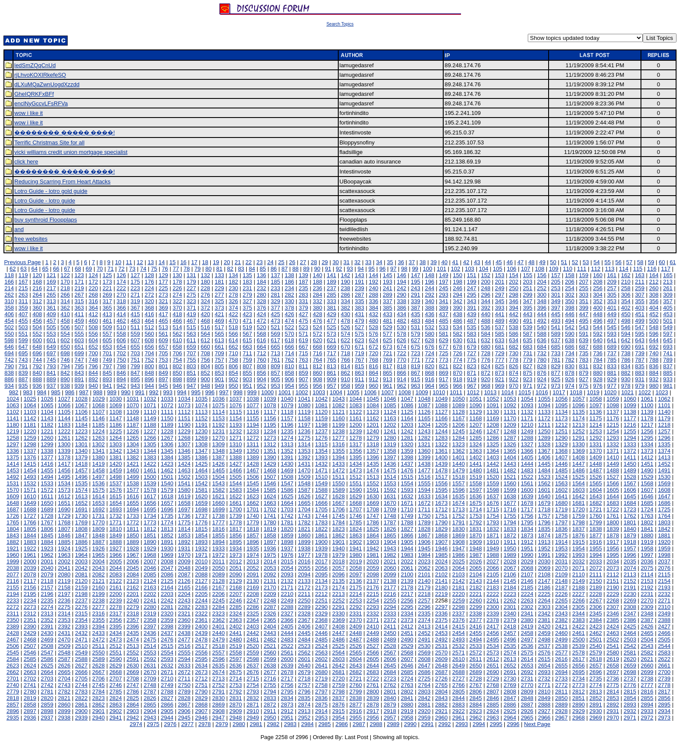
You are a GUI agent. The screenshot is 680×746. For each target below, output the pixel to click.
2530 (424, 646)
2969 (595, 717)
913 (387, 379)
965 (443, 386)
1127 (441, 412)
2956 (372, 717)
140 (317, 275)
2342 (544, 613)
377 (275, 307)
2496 (509, 639)
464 (149, 320)
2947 (218, 717)
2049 (201, 568)
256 (597, 288)
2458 (527, 633)
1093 (527, 405)
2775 (613, 685)
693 (668, 347)
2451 (407, 633)
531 (415, 327)
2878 (372, 704)
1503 (201, 477)
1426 (218, 464)
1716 (509, 509)
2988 (375, 724)
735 (583, 353)
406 (9, 314)
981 (668, 386)
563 (191, 333)
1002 (301, 392)
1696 (167, 509)
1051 (475, 399)
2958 (407, 717)
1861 (321, 535)
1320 (407, 444)
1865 (390, 535)
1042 (321, 399)
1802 (647, 522)
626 (401, 340)
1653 (98, 503)
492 (541, 320)
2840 (390, 698)
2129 (235, 581)
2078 (29, 574)
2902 (115, 711)
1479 (458, 470)
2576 (544, 652)
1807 (64, 529)
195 (415, 281)
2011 (218, 561)
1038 (252, 399)
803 (191, 366)
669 (331, 347)
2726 (441, 678)
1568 (647, 483)
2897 (29, 711)
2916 (356, 711)
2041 (64, 568)
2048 (184, 568)
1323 (458, 444)
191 (359, 281)
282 (289, 294)
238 (345, 288)
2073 (613, 568)
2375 (441, 620)
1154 (235, 418)
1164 (407, 418)
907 (303, 379)
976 (597, 386)
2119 (64, 581)
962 (401, 386)
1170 (509, 418)
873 (499, 373)
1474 (372, 470)
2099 (390, 574)
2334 (407, 613)
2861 (81, 704)
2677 (270, 672)
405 (668, 307)
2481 (252, 639)
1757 (544, 516)
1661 (235, 503)
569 (275, 333)
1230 (201, 431)
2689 (475, 672)
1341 (98, 451)
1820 (287, 529)
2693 (544, 672)
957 (331, 386)
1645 (630, 496)
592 (597, 333)
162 (626, 275)
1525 (578, 477)
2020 (372, 561)
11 (129, 262)
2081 (81, 574)
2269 (630, 600)
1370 (595, 451)
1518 (458, 477)
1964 (81, 555)
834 (626, 366)
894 (121, 379)
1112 (184, 412)
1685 (647, 503)
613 (219, 340)
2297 (441, 607)
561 (163, 333)
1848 (98, 535)
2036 (647, 561)
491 (528, 320)
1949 (493, 548)
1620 (201, 496)
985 (56, 392)
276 (205, 294)
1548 (304, 483)
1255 (630, 431)
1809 (98, 529)
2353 (64, 620)
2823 (98, 698)
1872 (509, 535)
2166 (201, 587)
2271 (664, 600)
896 (149, 379)
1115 (235, 412)
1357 (372, 451)
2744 (81, 685)
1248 (509, 431)
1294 (630, 438)
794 (65, 366)
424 (261, 314)
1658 (184, 503)
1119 (304, 412)
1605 (613, 490)
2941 (115, 717)
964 (430, 386)
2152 (630, 581)
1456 (64, 470)
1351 (270, 451)
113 (610, 268)
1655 (133, 503)
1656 (150, 503)
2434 (115, 633)
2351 (29, 620)
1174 (578, 418)
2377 (475, 620)
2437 (167, 633)
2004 (98, 561)
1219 (13, 431)
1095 (561, 405)
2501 (595, 639)
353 (612, 301)
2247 (252, 600)
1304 (133, 444)
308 (654, 294)
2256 (407, 600)
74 (143, 268)
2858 (29, 704)
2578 (578, 652)
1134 (561, 412)
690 (626, 347)
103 (469, 268)
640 (597, 340)
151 (472, 275)
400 (597, 307)
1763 (647, 516)
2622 (664, 659)
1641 (561, 496)
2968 (578, 717)
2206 (218, 594)
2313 (47, 613)
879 (583, 373)
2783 (81, 691)
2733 (561, 678)
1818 (252, 529)
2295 (407, 607)
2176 (372, 587)
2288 (287, 607)
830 (570, 366)
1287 (509, 438)
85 (263, 268)
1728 (47, 516)
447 (583, 314)
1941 (356, 548)
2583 (664, 652)
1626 (304, 496)
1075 (218, 405)
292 (430, 294)
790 (9, 366)
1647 (664, 496)
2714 (235, 678)
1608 (664, 490)
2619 (613, 659)
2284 (218, 607)
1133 (544, 412)
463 (135, 320)
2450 (390, 633)
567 (247, 333)
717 (331, 353)
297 (499, 294)
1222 (64, 431)
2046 (150, 568)
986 (70, 392)
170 (65, 281)
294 (457, 294)
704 (149, 353)
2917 (372, 711)
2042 (81, 568)
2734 (578, 678)
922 (514, 379)
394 (514, 307)
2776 (630, 685)
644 (654, 340)
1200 (356, 425)
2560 (270, 652)
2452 (424, 633)
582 (457, 333)
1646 (647, 496)
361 (51, 307)
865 (387, 373)
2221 (475, 594)
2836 (321, 698)
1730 (81, 516)
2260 (475, 600)
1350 (252, 451)
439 (472, 314)
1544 (235, 483)
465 (163, 320)
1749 (407, 516)
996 (210, 392)
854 (233, 373)
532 (430, 327)
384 (373, 307)
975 (583, 386)
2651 (493, 665)
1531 (13, 483)
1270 (218, 438)
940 (93, 386)
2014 (270, 561)
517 (219, 327)
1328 (544, 444)
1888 (115, 542)
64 (34, 268)
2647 (424, 665)
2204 (184, 594)
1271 (235, 438)
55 (608, 262)
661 (219, 347)
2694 (561, 672)
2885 (493, 704)
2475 (150, 639)
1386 (201, 457)
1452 (664, 464)
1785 (356, 522)
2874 (304, 704)
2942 (133, 717)
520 (261, 327)
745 (51, 360)
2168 (235, 587)
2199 (98, 594)
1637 (493, 496)
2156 (29, 587)
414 (121, 314)
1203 (407, 425)
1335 (664, 444)
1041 (304, 399)
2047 (167, 568)
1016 (542, 392)
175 (135, 281)
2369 (338, 620)
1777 (218, 522)
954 (289, 386)
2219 (441, 594)
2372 (390, 620)
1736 (184, 516)
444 (541, 314)
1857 (252, 535)
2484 (304, 639)
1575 (98, 490)
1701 (252, 509)
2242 (167, 600)
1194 (252, 425)
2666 (81, 672)
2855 (647, 698)
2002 (64, 561)
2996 (513, 724)
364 (93, 307)
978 (626, 386)
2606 (390, 659)
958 (345, 386)
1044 (356, 399)
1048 (424, 399)
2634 (201, 665)
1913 (544, 542)
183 (247, 281)
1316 (338, 444)
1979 (338, 555)
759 (247, 360)
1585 (270, 490)
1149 (150, 418)
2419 (527, 626)
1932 (201, 548)
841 (51, 373)
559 (135, 333)
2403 (252, 626)
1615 (115, 496)
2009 (184, 561)
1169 (493, 418)
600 (37, 340)
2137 (372, 581)
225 (163, 288)
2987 (359, 724)
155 (528, 275)
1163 (390, 418)
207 (583, 281)
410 (65, 314)
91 (328, 268)
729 (499, 353)
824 (485, 366)
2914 (321, 711)
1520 (493, 477)
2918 (390, 711)
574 (345, 333)
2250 (304, 600)
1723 (630, 509)
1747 (372, 516)
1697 (184, 509)
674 (401, 347)
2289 (304, 607)
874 (514, 373)
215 (23, 288)
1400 (441, 457)
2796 (304, 691)
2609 (441, 659)
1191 (201, 425)
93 (350, 268)
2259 (458, 600)
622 (345, 340)
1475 (390, 470)
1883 (29, 542)
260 (654, 288)
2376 (458, 620)
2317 (115, 613)
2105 (493, 574)
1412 (647, 457)
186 (289, 281)
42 (466, 262)
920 (485, 379)
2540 (595, 646)
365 (107, 307)
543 (583, 327)
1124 (390, 412)
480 (373, 320)
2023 (424, 561)
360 (37, 307)
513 (163, 327)
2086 (167, 574)
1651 (64, 503)
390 (457, 307)
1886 (81, 542)
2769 (509, 685)
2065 (475, 568)
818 (401, 366)
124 (93, 275)
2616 (561, 659)
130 (177, 275)
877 (555, 373)
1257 (664, 431)
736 (597, 353)
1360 (424, 451)
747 (79, 360)
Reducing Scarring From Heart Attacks (62, 181)
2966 (544, 717)
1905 (407, 542)
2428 (13, 633)
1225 (115, 431)
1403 (493, 457)
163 (639, 275)
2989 (393, 724)
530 (401, 327)
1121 (338, 412)
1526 (595, 477)
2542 (630, 646)
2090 (235, 574)
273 (163, 294)
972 (541, 386)
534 (457, 327)
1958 (647, 548)
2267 (595, 600)
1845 (47, 535)
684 (541, 347)
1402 (475, 457)
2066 (493, 568)
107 (525, 268)
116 (652, 268)
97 (393, 268)
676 (430, 347)
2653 (527, 665)
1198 (321, 425)
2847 (509, 698)
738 (626, 353)
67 (67, 268)
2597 (235, 659)
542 (570, 327)
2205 (201, 594)
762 (289, 360)
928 (597, 379)
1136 (595, 412)
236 (317, 288)
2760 (356, 685)
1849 (115, 535)
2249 (287, 600)
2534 (493, 646)
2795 (287, 691)
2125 (167, 581)
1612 (64, 496)
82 (230, 268)
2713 (218, 678)
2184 (509, 587)
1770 (98, 522)
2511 (98, 646)
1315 (321, 444)
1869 (458, 535)
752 (149, 360)
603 (79, 340)
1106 (81, 412)
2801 (390, 691)
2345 (595, 613)
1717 (527, 509)
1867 (424, 535)
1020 (610, 392)
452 (654, 314)
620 (317, 340)
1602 (561, 490)
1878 (613, 535)
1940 (338, 548)
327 (247, 301)
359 (23, 307)
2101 (424, 574)
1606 (630, 490)
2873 (287, 704)
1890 (150, 542)
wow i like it (28, 113)
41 (455, 262)
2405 (287, 626)
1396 (372, 457)
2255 (390, 600)
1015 (524, 392)
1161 (356, 418)
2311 (13, 613)
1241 (390, 431)
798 (121, 366)
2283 (201, 607)
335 (359, 301)
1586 (287, 490)
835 (639, 366)
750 (121, 360)
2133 (304, 581)
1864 (372, 535)
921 (499, 379)
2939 (81, 717)
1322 (441, 444)
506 (65, 327)
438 (457, 314)
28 (314, 262)
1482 (509, 470)
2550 (98, 652)
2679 (304, 672)
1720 (578, 509)
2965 (527, 717)
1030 (115, 399)
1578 (150, 490)
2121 (98, 581)
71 (111, 268)
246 (457, 288)
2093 (287, 574)
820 (430, 366)
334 (345, 301)
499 (639, 320)
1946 (441, 548)
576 (373, 333)
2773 (578, 685)
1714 (475, 509)
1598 (493, 490)
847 (135, 373)
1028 (81, 399)
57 (629, 262)
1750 (424, 516)
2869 (218, 704)
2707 (115, 678)
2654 (544, 665)
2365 (270, 620)
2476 (167, 639)
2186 (544, 587)
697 (51, 353)
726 (457, 353)
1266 (150, 438)
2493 (458, 639)
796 (93, 366)
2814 (613, 691)
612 (205, 340)
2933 (647, 711)
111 (581, 268)
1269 (201, 438)
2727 (458, 678)
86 (274, 268)
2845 (475, 698)
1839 (613, 529)
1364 (493, 451)
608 (149, 340)
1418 (81, 464)
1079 (287, 405)
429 (331, 314)
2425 (630, 626)
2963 (493, 717)
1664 (287, 503)
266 (65, 294)
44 (488, 262)
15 (173, 262)
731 (528, 353)
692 (654, 347)
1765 (13, 522)
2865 (150, 704)
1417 (64, 464)
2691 (509, 672)
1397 (390, 457)
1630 (372, 496)
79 (197, 268)
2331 (356, 613)
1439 (441, 464)
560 (149, 333)
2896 (13, 711)
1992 (561, 555)
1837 (578, 529)
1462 (167, 470)
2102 (441, 574)
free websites (31, 239)
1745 (338, 516)
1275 (304, 438)
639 (583, 340)
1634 (441, 496)
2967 (561, 717)
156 (541, 275)
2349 (664, 613)
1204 (424, 425)
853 (219, 373)
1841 (647, 529)
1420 (115, 464)
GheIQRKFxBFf (34, 94)
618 (289, 340)
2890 (578, 704)
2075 (647, 568)
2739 (664, 678)
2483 (287, 639)
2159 (81, 587)
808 (261, 366)
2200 (115, 594)
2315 (81, 613)
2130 (252, 581)
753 (163, 360)
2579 (595, 652)
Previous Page (22, 262)
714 (289, 353)
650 (65, 347)
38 (422, 262)
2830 (218, 698)
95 (372, 268)
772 (430, 360)
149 (443, 275)
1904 (390, 542)
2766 (458, 685)
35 (390, 262)
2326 (270, 613)
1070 (133, 405)
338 (401, 301)
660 (205, 347)
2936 (29, 717)
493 (555, 320)
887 (23, 379)
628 (430, 340)
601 (51, 340)
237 (331, 288)
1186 (115, 425)
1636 (475, 496)
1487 (595, 470)
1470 (304, 470)
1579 (167, 490)
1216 (630, 425)
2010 (201, 561)
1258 (13, 438)
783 (583, 360)
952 (261, 386)
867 (415, 373)
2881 (424, 704)
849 (163, 373)
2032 (578, 561)
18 (205, 262)
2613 (509, 659)
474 (289, 320)
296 (485, 294)
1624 (270, 496)
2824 (115, 698)
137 (275, 275)
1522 (527, 477)
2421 (561, 626)
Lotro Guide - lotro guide (44, 200)
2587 (64, 659)
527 (359, 327)
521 (275, 327)
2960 (441, 717)
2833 (270, 698)
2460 (561, 633)
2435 (133, 633)
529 (387, 327)
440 (485, 314)
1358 (390, 451)
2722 (372, 678)
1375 (13, 457)
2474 (133, 639)
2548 (64, 652)
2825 (133, 698)
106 (512, 268)
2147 (544, 581)
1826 (390, 529)
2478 (201, 639)
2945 (184, 717)
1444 (527, 464)
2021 (390, 561)
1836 (561, 529)
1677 (509, 503)
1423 (167, 464)
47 (520, 262)
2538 (561, 646)
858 (289, 373)
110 (567, 268)
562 (177, 333)
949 (219, 386)
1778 (235, 522)
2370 (356, 620)
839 (23, 373)
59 (651, 262)
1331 (595, 444)
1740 (252, 516)
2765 (441, 685)
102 (456, 268)
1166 (441, 418)
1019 (593, 392)
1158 (304, 418)
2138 (390, 581)
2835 (304, 698)
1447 (578, 464)
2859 (47, 704)
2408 (338, 626)
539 (528, 327)
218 (65, 288)
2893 (630, 704)
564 (205, 333)
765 (331, 360)
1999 (13, 561)
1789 (424, 522)
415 (135, 314)
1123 (372, 412)
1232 (235, 431)
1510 (321, 477)
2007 (150, 561)
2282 (184, 607)
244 (430, 288)
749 (107, 360)
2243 (184, 600)
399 (583, 307)
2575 (527, 652)
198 (457, 281)
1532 (29, 483)
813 (331, 366)
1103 (29, 412)
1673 (441, 503)
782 (570, 360)
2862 (98, 704)
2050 (218, 568)
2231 (647, 594)
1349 (235, 451)
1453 (13, 470)
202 (514, 281)
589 (555, 333)
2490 (407, 639)
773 (443, 360)
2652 (509, 665)
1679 (544, 503)
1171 (527, 418)
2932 (630, 711)
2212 (321, 594)
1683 (613, 503)
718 (345, 353)
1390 (270, 457)
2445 (304, 633)
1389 (252, 457)
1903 (372, 542)
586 (514, 333)
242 (401, 288)
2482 (270, 639)
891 (79, 379)
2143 (475, 581)
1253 (595, 431)
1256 (647, 431)
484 (430, 320)
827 (528, 366)
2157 (47, 587)
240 (373, 288)
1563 (561, 483)
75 (154, 268)
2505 (664, 639)
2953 (321, 717)
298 (514, 294)
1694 (133, 509)
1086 (407, 405)
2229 (613, 594)
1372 (630, 451)
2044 (115, 568)
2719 (321, 678)
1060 (630, 399)
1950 (509, 548)
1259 (29, 438)
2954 (338, 717)
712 (261, 353)
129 (163, 275)
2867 (184, 704)
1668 (356, 503)
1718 (544, 509)
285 (331, 294)
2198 (81, 594)
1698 (201, 509)
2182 (475, 587)
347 (528, 301)
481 (387, 320)
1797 (561, 522)
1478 (441, 470)
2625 (47, 665)
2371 (372, 620)
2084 (133, 574)
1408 (578, 457)
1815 (201, 529)
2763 (407, 685)
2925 (509, 711)
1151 (184, 418)
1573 (64, 490)
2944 (167, 717)
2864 (133, 704)
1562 (544, 483)
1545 (252, 483)
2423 (595, 626)
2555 (184, 652)
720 (373, 353)
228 (205, 288)
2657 (595, 665)
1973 (235, 555)
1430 (287, 464)
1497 (98, 477)
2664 (47, 672)
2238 (98, 600)
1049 (441, 399)
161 (612, 275)
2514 (150, 646)
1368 (561, 451)
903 (247, 379)
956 (317, 386)
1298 (29, 444)
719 (359, 353)
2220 (458, 594)
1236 (304, 431)
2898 (47, 711)
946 (177, 386)
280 (261, 294)
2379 (509, 620)
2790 (201, 691)
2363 (235, 620)
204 (541, 281)
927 (583, 379)
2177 (390, 587)
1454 (29, 470)
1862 (338, 535)
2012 (235, 561)
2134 (321, 581)
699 (79, 353)
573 (331, 333)
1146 (98, 418)
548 (654, 327)
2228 (595, 594)
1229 (184, 431)
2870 (235, 704)
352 (597, 301)
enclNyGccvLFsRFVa (41, 103)
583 (472, 333)
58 (640, 262)
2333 (390, 613)
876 (541, 373)
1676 (493, 503)
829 (555, 366)
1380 (98, 457)
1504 (218, 477)
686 (570, 347)
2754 (252, 685)
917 (443, 379)
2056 (321, 568)
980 (654, 386)
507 (79, 327)
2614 (527, 659)
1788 (407, 522)
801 (163, 366)
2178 (407, 587)
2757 (304, 685)
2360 (184, 620)
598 (9, 340)
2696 (595, 672)
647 (23, 347)
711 (247, 353)
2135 (338, 581)
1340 (81, 451)
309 (668, 294)
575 (359, 333)
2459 (544, 633)
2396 (133, 626)
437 (443, 314)
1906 (424, 542)
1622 (235, 496)
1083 (356, 405)
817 (387, 366)
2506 (13, 646)
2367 (304, 620)
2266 (578, 600)
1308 (201, 444)
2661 (664, 665)
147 (415, 275)
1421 (133, 464)
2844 (458, 698)
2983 (290, 724)
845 (107, 373)
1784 (338, 522)
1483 (527, 470)
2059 (372, 568)
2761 (372, 685)
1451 (647, 464)
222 (121, 288)
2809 (527, 691)
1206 (458, 425)
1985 (441, 555)
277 (219, 294)
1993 (578, 555)
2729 (493, 678)
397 (555, 307)
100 (427, 268)
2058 (356, 568)
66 (56, 268)
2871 (252, 704)
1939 (321, 548)
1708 (372, 509)
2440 (218, 633)
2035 (630, 561)
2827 (167, 698)
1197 (304, 425)
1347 (201, 451)
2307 (613, 607)
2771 (544, 685)
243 (415, 288)
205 (555, 281)
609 (163, 340)
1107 (98, 412)
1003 (319, 392)
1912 (527, 542)
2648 (441, 665)
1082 (338, 405)
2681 (338, 672)
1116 (252, 412)
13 (150, 262)
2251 (321, 600)
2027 (493, 561)
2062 (424, 568)
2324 (235, 613)
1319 (390, 444)
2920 (424, 711)
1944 (407, 548)
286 (345, 294)
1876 (578, 535)
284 (317, 294)
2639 (287, 665)
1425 (201, 464)
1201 (372, 425)
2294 (390, 607)
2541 (613, 646)
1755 (509, 516)
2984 (307, 724)
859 (303, 373)
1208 (493, 425)
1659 (201, 503)
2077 (13, 574)
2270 (647, 600)
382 (345, 307)
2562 (304, 652)
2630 (133, 665)
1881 (664, 535)
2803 (424, 691)
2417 (493, 626)
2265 (561, 600)
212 (654, 281)
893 (107, 379)
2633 (184, 665)
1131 (509, 412)
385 (387, 307)
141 (331, 275)
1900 (321, 542)
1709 (390, 509)
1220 (29, 431)
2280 (150, 607)
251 (528, 288)
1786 (372, 522)
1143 (47, 418)
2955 (356, 717)
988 (97, 392)
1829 (441, 529)
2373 (407, 620)
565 (219, 333)
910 (345, 379)
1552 (372, 483)
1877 (595, 535)
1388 (235, 457)
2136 (356, 581)
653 (107, 347)
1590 (356, 490)
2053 (270, 568)
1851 (150, 535)
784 (597, 360)
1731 (98, 516)
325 (219, 301)
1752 (458, 516)
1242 (407, 431)
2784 (98, 691)
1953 (561, 548)
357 (668, 301)
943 (135, 386)
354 (626, 301)
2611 (475, 659)
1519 (475, 477)
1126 (424, 412)
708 (205, 353)
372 (205, 307)
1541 (184, 483)
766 (345, 360)
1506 (252, 477)
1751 (441, 516)
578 (401, 333)
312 (37, 301)
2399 (184, 626)
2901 (98, 711)
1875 (561, 535)
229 (219, 288)
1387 (218, 457)
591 (583, 333)
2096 (338, 574)
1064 (29, 405)
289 (387, 294)
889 (51, 379)
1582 (218, 490)
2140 (424, 581)
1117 (270, 412)
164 (654, 275)
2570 (441, 652)
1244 (441, 431)
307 (639, 294)
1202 (390, 425)
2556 (201, 652)
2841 (407, 698)
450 (626, 314)
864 (373, 373)
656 (149, 347)
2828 (184, 698)
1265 (133, 438)
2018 (338, 561)
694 (9, 353)
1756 (527, 516)
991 (139, 392)
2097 (356, 574)
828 (541, 366)
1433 (338, 464)
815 (359, 366)
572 (317, 333)
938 (65, 386)
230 (233, 288)
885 (668, 373)
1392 (304, 457)
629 (443, 340)
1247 (493, 431)
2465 (647, 633)
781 (555, 360)
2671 (167, 672)
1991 (544, 555)
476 (317, 320)
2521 (270, 646)
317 (107, 301)
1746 (356, 516)
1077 (252, 405)
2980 (238, 724)
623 (359, 340)
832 (597, 366)
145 (387, 275)
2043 (98, 568)
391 (472, 307)
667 (303, 347)
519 (247, 327)
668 (317, 347)
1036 (218, 399)
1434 (356, 464)
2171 (287, 587)
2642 (338, 665)
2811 (561, 691)
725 (443, 353)
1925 (81, 548)
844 (93, 373)
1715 (493, 509)
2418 (509, 626)
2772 (561, 685)
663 (247, 347)
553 (51, 333)
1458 (98, 470)
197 (443, 281)
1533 (47, 483)
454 (9, 320)
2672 (184, 672)
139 (303, 275)
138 (289, 275)
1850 (133, 535)
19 (216, 262)
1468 (270, 470)
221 (107, 288)
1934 (235, 548)
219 (79, 288)
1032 (150, 399)
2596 (218, 659)
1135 (578, 412)
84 (252, 268)
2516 (184, 646)
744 (37, 360)
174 (121, 281)
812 (317, 366)
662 (233, 347)
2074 (630, 568)
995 (196, 392)
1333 (630, 444)
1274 (287, 438)
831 (583, 366)
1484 (544, 470)
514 (177, 327)
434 (401, 314)
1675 (475, 503)
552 (37, 333)
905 (275, 379)
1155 (252, 418)
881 (612, 373)
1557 (458, 483)
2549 (81, 652)
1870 (475, 535)
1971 (201, 555)
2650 (475, 665)
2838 (356, 698)
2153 (647, 581)
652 (93, 347)
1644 (613, 496)
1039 (270, 399)
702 (121, 353)
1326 (509, 444)
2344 (578, 613)
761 (275, 360)
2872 (270, 704)
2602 (321, 659)
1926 (98, 548)
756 (205, 360)
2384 (595, 620)
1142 (29, 418)
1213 (578, 425)
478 (345, 320)
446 (570, 314)
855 (247, 373)
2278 (115, 607)
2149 (578, 581)
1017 (558, 392)
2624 (29, 665)
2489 (390, 639)
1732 (115, 516)
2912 (287, 711)
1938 (304, 548)
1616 (133, 496)
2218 (424, 594)
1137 (613, 412)
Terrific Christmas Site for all (49, 142)
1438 (424, 464)
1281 (407, 438)
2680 (321, 672)
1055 (544, 399)
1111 (167, 412)
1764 (664, 516)
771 (415, 360)
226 (177, 288)
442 (514, 314)
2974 (136, 724)
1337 (29, 451)
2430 (47, 633)
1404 (509, 457)
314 (65, 301)
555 (79, 333)
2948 (235, 717)
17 (194, 262)
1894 (218, 542)
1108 (115, 412)
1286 (493, 438)
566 (233, 333)
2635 (218, 665)
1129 (475, 412)
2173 (321, 587)
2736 (613, 678)
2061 (407, 568)
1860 (304, 535)
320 (149, 301)
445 (555, 314)
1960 (13, 555)
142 (345, 275)
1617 (150, 496)
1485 (561, 470)
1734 (150, 516)
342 (457, 301)
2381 (544, 620)
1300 (64, 444)
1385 (184, 457)
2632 (167, 665)
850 (177, 373)
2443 (270, 633)
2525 (338, 646)
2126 (184, 581)
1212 (561, 425)
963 (415, 386)
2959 (424, 717)
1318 (372, 444)
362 (65, 307)
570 (289, 333)
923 (528, 379)
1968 (150, 555)
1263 (98, 438)
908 (317, 379)
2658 (613, 665)
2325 (252, 613)
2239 (115, 600)
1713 (458, 509)
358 (9, 307)
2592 (150, 659)
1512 (356, 477)
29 (325, 262)
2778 (664, 685)
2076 (664, 568)
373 (219, 307)
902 (233, 379)
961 (387, 386)
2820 (47, 698)
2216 (390, 594)
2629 (115, 665)
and (19, 229)
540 (541, 327)
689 (612, 347)
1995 (613, 555)
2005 (115, 561)
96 (382, 268)
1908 (458, 542)
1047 (407, 399)
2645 (390, 665)
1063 (13, 405)
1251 (561, 431)
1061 (647, 399)
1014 (507, 392)
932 (654, 379)
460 (93, 320)
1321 (424, 444)
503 (23, 327)
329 (275, 301)
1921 (13, 548)
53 (586, 262)
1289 (544, 438)
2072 (595, 568)
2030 (544, 561)
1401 (458, 457)
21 (238, 262)
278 (233, 294)
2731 (527, 678)
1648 (13, 503)
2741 (29, 685)
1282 (424, 438)
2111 (595, 574)
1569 (664, 483)
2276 (81, 607)
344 (485, 301)
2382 (561, 620)
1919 (647, 542)
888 (37, 379)
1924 (64, 548)
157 (555, 275)
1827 (407, 529)
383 (359, 307)
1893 (201, 542)
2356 (115, 620)
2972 (647, 717)
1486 (578, 470)
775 (472, 360)
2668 (115, 672)
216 (37, 288)
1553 (390, 483)
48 (531, 262)
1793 (493, 522)
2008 (167, 561)
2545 (13, 652)
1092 (509, 405)
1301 (81, 444)
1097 (595, 405)
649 (51, 347)
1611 (47, 496)
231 (247, 288)
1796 (544, 522)
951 (247, 386)
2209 (270, 594)
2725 (424, 678)
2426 (647, 626)
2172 (304, 587)
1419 (98, 464)
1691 (81, 509)
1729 (64, 516)
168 (37, 281)
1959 (664, 548)
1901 (338, 542)
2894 (647, 704)
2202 (150, 594)
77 (176, 268)
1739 (235, 516)
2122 (115, 581)
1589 (338, 490)
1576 (115, 490)
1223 (81, 431)
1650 (47, 503)
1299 (47, 444)
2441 (235, 633)
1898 (287, 542)
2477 (184, 639)
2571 (458, 652)
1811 (133, 529)
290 (401, 294)
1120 (321, 412)
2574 (509, 652)
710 (233, 353)
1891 (167, 542)
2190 (613, 587)
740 (654, 353)
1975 (270, 555)
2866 (167, 704)
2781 (47, 691)
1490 (647, 470)
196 (430, 281)
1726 (13, 516)
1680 (561, 503)
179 (191, 281)
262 (9, 294)
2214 (356, 594)
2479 (218, 639)
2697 (613, 672)
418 (177, 314)
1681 (578, 503)
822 (457, 366)
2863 (115, 704)
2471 (81, 639)
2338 (475, 613)
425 (275, 314)
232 (261, 288)
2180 (441, 587)
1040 (287, 399)
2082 (98, 574)
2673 (201, 672)
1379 (81, 457)
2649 (458, 665)
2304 (561, 607)
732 (541, 353)
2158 (64, 587)
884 (654, 373)
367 (135, 307)
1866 (407, 535)
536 (485, 327)
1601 (544, 490)
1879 (630, 535)
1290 (561, 438)
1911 (509, 542)
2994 (479, 724)
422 (233, 314)
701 (107, 353)
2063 (441, 568)
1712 (441, 509)
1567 (630, 483)
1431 (304, 464)
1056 (561, 399)
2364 (252, 620)
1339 (64, 451)
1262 (81, 438)
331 (303, 301)
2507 (29, 646)
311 (23, 301)
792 (37, 366)
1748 (390, 516)
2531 (441, 646)
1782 (304, 522)
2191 (630, 587)
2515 (167, 646)
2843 (441, 698)
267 (79, 294)
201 (499, 281)
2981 (256, 724)
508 (93, 327)
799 (135, 366)
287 (359, 294)
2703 (47, 678)
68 (78, 268)
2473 (115, 639)
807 (247, 366)
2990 (410, 724)
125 (107, 275)
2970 (613, 717)
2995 (496, 724)
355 (639, 301)
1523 (544, 477)
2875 (321, 704)
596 (654, 333)
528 (373, 327)
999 (252, 392)
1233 (252, 431)
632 (485, 340)
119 (23, 275)
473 (275, 320)
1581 (201, 490)
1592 (390, 490)
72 (121, 268)
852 (205, 373)
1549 (321, 483)
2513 (133, 646)
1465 (218, 470)
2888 (544, 704)
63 (23, 268)
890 (65, 379)
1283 (441, 438)
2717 (287, 678)
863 (359, 373)
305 (612, 294)
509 (107, 327)
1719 (561, 509)
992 (154, 392)
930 (626, 379)
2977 (187, 724)
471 (247, 320)
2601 (304, 659)
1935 (252, 548)
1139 (647, 412)
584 (485, 333)
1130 (493, 412)
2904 (150, 711)
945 (163, 386)
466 (177, 320)
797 (107, 366)
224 (149, 288)
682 (514, 347)
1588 (321, 490)
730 (514, 353)
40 (444, 262)
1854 (201, 535)
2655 (561, 665)
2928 (561, 711)
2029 (527, 561)
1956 (613, 548)
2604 (356, 659)
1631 (390, 496)
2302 (527, 607)
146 (401, 275)
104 (483, 268)
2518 (218, 646)
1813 (167, 529)
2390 (29, 626)
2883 (458, 704)
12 (140, 262)
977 (612, 386)
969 (499, 386)
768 (373, 360)
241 (387, 288)
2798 (338, 691)
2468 (29, 639)
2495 (493, 639)
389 (443, 307)
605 (107, 340)
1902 (356, 542)
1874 (544, 535)
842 (65, 373)
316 (93, 301)
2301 (509, 607)
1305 (150, 444)
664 (261, 347)
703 (135, 353)
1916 (595, 542)
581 (443, 333)
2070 (561, 568)
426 (289, 314)
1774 (167, 522)
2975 (153, 724)
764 (317, 360)
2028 (509, 561)
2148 (561, 581)
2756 (287, 685)
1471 (321, 470)
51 (564, 262)
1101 (664, 405)
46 (510, 262)
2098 (372, 574)
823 (472, 366)
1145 (81, 418)
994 (181, 392)
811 (303, 366)
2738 (647, 678)
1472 (338, 470)
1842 (664, 529)
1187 (133, 425)
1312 (270, 444)
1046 (390, 399)
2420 (544, 626)
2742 (47, 685)
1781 (287, 522)
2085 (150, 574)
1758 (561, 516)
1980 (356, 555)
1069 (115, 405)
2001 (47, 561)
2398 (167, 626)
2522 (287, 646)
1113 (201, 412)
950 (233, 386)
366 (121, 307)
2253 (356, 600)
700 (93, 353)
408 (37, 314)
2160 (98, 587)
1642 (578, 496)
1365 (509, 451)
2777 (647, 685)
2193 (664, 587)
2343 (561, 613)
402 (626, 307)
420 (205, 314)
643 (639, 340)
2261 (493, 600)
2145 (509, 581)
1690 (64, 509)
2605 (372, 659)
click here (26, 161)
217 (51, 288)
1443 (509, 464)
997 (224, 392)
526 (345, 327)
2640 (304, 665)
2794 (270, 691)
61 (673, 262)
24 (270, 262)
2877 (356, 704)
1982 (390, 555)
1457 (81, 470)
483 (415, 320)
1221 (47, 431)
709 (219, 353)
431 (359, 314)
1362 (458, 451)
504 (37, 327)
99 (415, 268)
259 (639, 288)
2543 (647, 646)
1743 (304, 516)
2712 (201, 678)
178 (177, 281)
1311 (252, 444)
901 (219, 379)
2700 (664, 672)
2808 (509, 691)
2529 (407, 646)
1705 (321, 509)
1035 (201, 399)
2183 (493, 587)
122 (65, 275)
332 (317, 301)
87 (284, 268)
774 (457, 360)
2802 (407, 691)
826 (514, 366)
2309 (647, 607)
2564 (338, 652)
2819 (29, 698)
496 (597, 320)
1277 (338, 438)
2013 (252, 561)
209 (612, 281)
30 (336, 262)
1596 (458, 490)
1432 (321, 464)
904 (261, 379)
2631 (150, 665)
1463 (184, 470)
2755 (270, 685)
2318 (133, 613)
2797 (321, 691)
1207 (475, 425)
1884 (47, 542)
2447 (338, 633)
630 (457, 340)
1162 (372, 418)
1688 (29, 509)
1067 (81, 405)
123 (79, 275)
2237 (81, 600)
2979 (222, 724)
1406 (544, 457)
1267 (167, 438)
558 (121, 333)
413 (107, 314)
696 (37, 353)
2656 (578, 665)
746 (65, 360)
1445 (544, 464)
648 (37, 347)
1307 (184, 444)
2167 (218, 587)
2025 (458, 561)
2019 (356, 561)
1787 (390, 522)
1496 (81, 477)
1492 (13, 477)
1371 (613, 451)
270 (121, 294)
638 (570, 340)
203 (528, 281)
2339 (493, 613)
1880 (647, 535)
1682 (595, 503)
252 (541, 288)
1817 (235, 529)
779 (528, 360)
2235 (47, 600)
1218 (664, 425)
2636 (235, 665)
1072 (167, 405)
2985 (324, 724)
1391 (287, 457)
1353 (304, 451)
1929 (150, 548)
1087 (424, 405)
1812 (150, 529)
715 (303, 353)
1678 (527, 503)
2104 (475, 574)
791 (23, 366)
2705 (81, 678)
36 (401, 262)
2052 (252, 568)
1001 (284, 392)
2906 (184, 711)
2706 (98, 678)
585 (499, 333)
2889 (561, 704)
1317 (356, 444)
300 (541, 294)
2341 (527, 613)
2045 (133, 568)
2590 (115, 659)
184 (261, 281)
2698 (630, 672)
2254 (372, 600)
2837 (338, 698)
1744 (321, 516)
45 (499, 262)
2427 (664, 626)
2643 (356, 665)
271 (135, 294)
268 (93, 294)
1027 (64, 399)
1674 (458, 503)
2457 (509, 633)
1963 (64, 555)
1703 (287, 509)
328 (261, 301)
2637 (252, 665)
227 (191, 288)
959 (359, 386)
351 (583, 301)
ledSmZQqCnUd (35, 65)
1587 (304, 490)
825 (499, 366)
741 (668, 353)
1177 (630, 418)
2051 (235, 568)
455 (23, 320)
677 (443, 347)
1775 (184, 522)
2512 (115, 646)
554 (65, 333)
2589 (98, 659)
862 (345, 373)
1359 (407, 451)
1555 (424, 483)
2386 (630, 620)
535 (472, 327)
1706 (338, 509)
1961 (29, 555)
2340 (509, 613)
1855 (218, 535)
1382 (133, 457)
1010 (439, 392)
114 (623, 268)
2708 (133, 678)
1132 (527, 412)
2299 (475, 607)
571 (303, 333)
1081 (321, 405)
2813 (595, 691)
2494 (475, 639)
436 (430, 314)
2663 (29, 672)
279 (247, 294)
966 (457, 386)
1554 (407, 483)
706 (177, 353)
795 (79, 366)
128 (149, 275)
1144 (64, 418)
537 (499, 327)
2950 (270, 717)
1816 (218, 529)
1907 (441, 542)
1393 (321, 457)
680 (485, 347)
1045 (372, 399)
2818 (13, 698)
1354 (321, 451)
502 (9, 327)
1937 (287, 548)
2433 (98, 633)
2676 (252, 672)
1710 (407, 509)
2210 (287, 594)
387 (415, 307)
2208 (252, 594)
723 (415, 353)
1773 (150, 522)
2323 (218, 613)
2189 (595, 587)
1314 (304, 444)
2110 (578, 574)
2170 (270, 587)
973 (555, 386)
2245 (218, 600)
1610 (29, 496)
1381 (115, 457)
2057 (338, 568)
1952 (544, 548)
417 (163, 314)
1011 (456, 392)
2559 (252, 652)
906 (289, 379)
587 (528, 333)
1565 (595, 483)
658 (177, 347)
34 (379, 262)
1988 (493, 555)
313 (51, 301)
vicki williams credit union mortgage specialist (71, 152)
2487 (356, 639)
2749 (167, 685)
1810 (115, 529)
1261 (64, 438)
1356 (356, 451)
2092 (270, 574)
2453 (441, 633)
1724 (647, 509)
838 (9, 373)
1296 (664, 438)
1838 (595, 529)
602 (65, 340)
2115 (664, 574)
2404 (270, 626)
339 (415, 301)
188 (317, 281)
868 (430, 373)
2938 (64, 717)
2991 (427, 724)
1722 (613, 509)
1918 (630, 542)
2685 (407, 672)
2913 (304, 711)
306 (626, 294)
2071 (578, 568)
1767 (47, 522)
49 (542, 262)
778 (514, 360)
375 (247, 307)
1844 (29, 535)
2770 (527, 685)
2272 (13, 607)
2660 (647, 665)
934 (9, 386)
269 (107, 294)
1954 (578, 548)
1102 (13, 412)
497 (612, 320)
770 (401, 360)
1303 (115, 444)
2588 (81, 659)
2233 (13, 600)
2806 (475, 691)
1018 (576, 392)
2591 (133, 659)
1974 (252, 555)
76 (165, 268)
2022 (407, 561)
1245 (458, 431)
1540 (167, 483)
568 (261, 333)
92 (339, 268)
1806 (47, 529)
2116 (13, 581)
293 (443, 294)
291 (415, 294)
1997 (647, 555)
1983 (407, 555)
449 (612, 314)
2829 (201, 698)
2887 (527, 704)
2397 (150, 626)
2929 (578, 711)
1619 (184, 496)
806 (233, 366)
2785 (115, 691)
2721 (356, 678)
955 (303, 386)
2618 (595, 659)
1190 (184, 425)
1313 (287, 444)
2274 (47, 607)
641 (612, 340)
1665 (304, 503)
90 (317, 268)
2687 (441, 672)
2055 (304, 568)
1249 (527, 431)
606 (121, 340)
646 (9, 347)
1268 (184, 438)
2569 (424, 652)
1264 (115, 438)
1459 (115, 470)
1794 (509, 522)
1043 (338, 399)
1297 (13, 444)
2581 (630, 652)
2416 (475, 626)
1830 (458, 529)
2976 (170, 724)
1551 (356, 483)
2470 (64, 639)
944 (149, 386)
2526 (356, 646)
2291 (338, 607)
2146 (527, 581)
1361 (441, 451)
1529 (647, 477)
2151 (613, 581)
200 (485, 281)
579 (415, 333)
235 (303, 288)
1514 (390, 477)
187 (303, 281)
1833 (509, 529)
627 (415, 340)
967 (472, 386)
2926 (527, 711)
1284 (458, 438)
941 (107, 386)
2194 (13, 594)
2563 (321, 652)
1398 (407, 457)
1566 (613, 483)
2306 (595, 607)
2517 (201, 646)
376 (261, 307)
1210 (527, 425)
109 (554, 268)
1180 (13, 425)
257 (612, 288)
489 (499, 320)
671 (359, 347)
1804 (13, 529)
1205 (441, 425)
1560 (509, 483)
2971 (630, 717)
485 (443, 320)
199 (472, 281)
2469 (47, 639)
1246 (475, 431)
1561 (527, 483)
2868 (201, 704)
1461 (150, 470)
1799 (595, 522)
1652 (81, 503)
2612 (493, 659)
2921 (441, 711)
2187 (561, 587)
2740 (13, 685)
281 (275, 294)
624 (373, 340)
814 (345, 366)
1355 (338, 451)
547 (639, 327)
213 (668, 281)
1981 (372, 555)
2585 (29, 659)
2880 (407, 704)
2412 (407, 626)
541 (555, 327)
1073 (184, 405)
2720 (338, 678)
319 (135, 301)
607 (135, 340)
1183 (64, 425)
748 (93, 360)
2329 (321, 613)
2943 (150, 717)
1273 (270, 438)
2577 (561, 652)
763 (303, 360)
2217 (407, 594)
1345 (167, 451)
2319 (150, 613)
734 (570, 353)
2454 (458, 633)
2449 (372, 633)
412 (93, 314)
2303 (544, 607)
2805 (458, 691)
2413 (424, 626)
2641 (321, 665)
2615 (544, 659)
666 (289, 347)
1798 (578, 522)
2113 (630, 574)
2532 (458, 646)
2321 (184, 613)
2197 (64, 594)
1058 (595, 399)
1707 (356, 509)
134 (233, 275)
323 (191, 301)
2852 (595, 698)
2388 (664, 620)
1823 (338, 529)
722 (401, 353)
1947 (458, 548)
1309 (218, 444)
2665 (64, 672)
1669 (372, 503)
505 (51, 327)
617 (275, 340)
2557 (218, 652)
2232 (664, 594)
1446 (561, 464)
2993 (461, 724)
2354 (81, 620)
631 (472, 340)
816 (373, 366)
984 (41, 392)
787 (639, 360)
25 (281, 262)
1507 (270, 477)
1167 (458, 418)
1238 (338, 431)
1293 (613, 438)
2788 (167, 691)
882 (626, 373)
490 (514, 320)
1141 (13, 418)
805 (219, 366)
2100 (407, 574)
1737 (201, 516)
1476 (407, 470)
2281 (167, 607)
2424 (613, 626)
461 (107, 320)
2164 (167, 587)
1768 (64, 522)
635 (528, 340)
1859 (287, 535)
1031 (133, 399)
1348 (218, 451)
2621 (647, 659)
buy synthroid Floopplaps (45, 219)
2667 (98, 672)
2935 (13, 717)
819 (415, 366)
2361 (201, 620)
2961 (458, 717)
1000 (267, 392)
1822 (321, 529)
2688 (458, 672)
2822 (81, 698)
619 (303, 340)
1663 (270, 503)
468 (205, 320)
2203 (167, 594)
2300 (493, 607)
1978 (321, 555)
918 (457, 379)
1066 (64, 405)
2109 (561, 574)
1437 (407, 464)
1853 (184, 535)
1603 (578, 490)
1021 (627, 392)
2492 (441, 639)
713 (275, 353)
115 (638, 268)
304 (597, 294)
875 (528, 373)
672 (373, 347)
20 (227, 262)
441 (499, 314)
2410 (372, 626)
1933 (218, 548)
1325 (493, 444)
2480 (235, 639)
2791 (218, 691)
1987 (475, 555)
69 (89, 268)
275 (191, 294)
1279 (372, 438)
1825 (372, 529)
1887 (98, 542)
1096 (578, 405)
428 (317, 314)
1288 (527, 438)
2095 (321, 574)
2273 (29, 607)
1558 (475, 483)
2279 (133, 607)
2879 (390, 704)
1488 (613, 470)
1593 (407, 490)
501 (668, 320)
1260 (47, 438)
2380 (527, 620)
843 (79, 373)
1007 (387, 392)
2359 (167, 620)
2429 (29, 633)
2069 (544, 568)
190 (345, 281)
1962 (47, 555)
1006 (370, 392)
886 (9, 379)
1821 (304, 529)
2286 (252, 607)
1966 (115, 555)
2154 (664, 581)
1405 (527, 457)
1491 (664, 470)
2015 (287, 561)
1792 (475, 522)
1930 (167, 548)
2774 (595, 685)
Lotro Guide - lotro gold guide (50, 191)
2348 (647, 613)
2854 (630, 698)
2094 (304, 574)
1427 (235, 464)
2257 (424, 600)
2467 (13, 639)
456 (37, 320)
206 (570, 281)
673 (387, 347)
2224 (527, 594)
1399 (424, 457)
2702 (29, 678)
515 (191, 327)
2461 (578, 633)
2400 (201, 626)
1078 (270, 405)
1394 (338, 457)
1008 (404, 392)
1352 (287, 451)
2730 (509, 678)
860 (317, 373)
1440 (458, 464)
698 (65, 353)
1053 (509, 399)
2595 (201, 659)
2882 (441, 704)
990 (126, 392)
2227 (578, 594)
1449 (613, 464)
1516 (424, 477)
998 (238, 392)
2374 (424, 620)
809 (275, 366)
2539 (578, 646)
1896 (252, 542)
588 (541, 333)
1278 (356, 438)
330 (289, 301)
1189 (167, 425)
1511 (338, 477)
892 (93, 379)
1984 (424, 555)
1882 (13, 542)
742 (9, 360)
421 (219, 314)
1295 (647, 438)
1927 (115, 548)
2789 (184, 691)
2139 (407, 581)
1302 (98, 444)
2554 (167, 652)
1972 (218, 555)
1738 (218, 516)
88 (295, 268)
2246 (235, 600)
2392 (64, 626)
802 (177, 366)
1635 (458, 496)
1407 (561, 457)
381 (331, 307)
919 (472, 379)
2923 (475, 711)
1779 (252, 522)
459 (79, 320)
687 (583, 347)
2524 (321, 646)
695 (23, 353)
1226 (133, 431)
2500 (578, 639)
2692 (527, 672)
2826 (150, 698)
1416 (47, 464)
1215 (613, 425)
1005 (353, 392)
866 (401, 373)
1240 (372, 431)
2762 (390, 685)
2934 (664, 711)
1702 (270, 509)
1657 (167, 503)
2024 (441, 561)
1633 (424, 496)
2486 (338, 639)
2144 (493, 581)
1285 (475, 438)
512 (149, 327)
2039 (29, 568)
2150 (595, 581)
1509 (304, 477)
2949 (252, 717)
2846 (493, 698)
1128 (458, 412)
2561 (287, 652)
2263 (527, 600)
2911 (270, 711)
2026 (475, 561)
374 (233, 307)
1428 (252, 464)
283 (303, 294)
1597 (475, 490)
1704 (304, 509)
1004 (336, 392)
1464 (201, 470)
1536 (98, 483)
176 (149, 281)
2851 (578, 698)
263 (23, 294)
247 (472, 288)
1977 (304, 555)
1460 (133, 470)
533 (443, 327)
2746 (115, 685)
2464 (630, 633)
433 (387, 314)
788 (654, 360)
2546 (29, 652)
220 (93, 288)
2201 (133, 594)
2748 (150, 685)
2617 (578, 659)
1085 (390, 405)
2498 (544, 639)
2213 (338, 594)
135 (247, 275)
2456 (493, 633)
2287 (270, 607)
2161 (115, 587)
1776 (201, 522)
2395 (115, 626)
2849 (544, 698)
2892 (613, 704)
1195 (270, 425)
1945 (424, 548)
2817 (664, 691)
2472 (98, 639)
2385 (613, 620)
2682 (356, 672)
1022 (644, 392)
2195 (29, 594)
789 (668, 360)
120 (37, 275)
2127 (201, 581)
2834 (287, 698)
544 (597, 327)
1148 (133, 418)
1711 (424, 509)
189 (331, 281)
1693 (115, 509)
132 (205, 275)
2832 (252, 698)
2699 (647, 672)
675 (415, 347)
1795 (527, 522)
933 (668, 379)
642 (626, 340)
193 (387, 281)
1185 (98, 425)
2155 (13, 587)
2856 (664, 698)
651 (79, 347)
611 (191, 340)
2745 (98, 685)
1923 (47, 548)
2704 (64, 678)
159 (583, 275)
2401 (218, 626)
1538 (133, 483)
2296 (424, 607)
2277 (98, 607)
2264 (544, 600)
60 (662, 262)
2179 (424, 587)
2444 (287, 633)
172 (93, 281)
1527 (613, 477)
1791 (458, 522)
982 (14, 392)
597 (668, 333)
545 (612, 327)
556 (93, 333)
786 (626, 360)
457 (51, 320)
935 (23, 386)
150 (457, 275)
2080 (64, 574)
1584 (252, 490)
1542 (201, 483)
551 (23, 333)
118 (9, 275)
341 (443, 301)
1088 (441, 405)
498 (626, 320)
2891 (595, 704)
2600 (287, 659)
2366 (287, 620)
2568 (407, 652)
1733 (133, 516)
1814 (184, 529)
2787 (150, 691)
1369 (578, 451)
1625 (287, 496)
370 (177, 307)
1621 (218, 496)
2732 (544, 678)
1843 (13, 535)
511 (135, 327)
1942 (372, 548)
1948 (475, 548)
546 (626, 327)
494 (570, 320)
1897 (270, 542)
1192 (218, 425)
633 (499, 340)
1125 (407, 412)
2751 (201, 685)
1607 (647, 490)
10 (118, 262)
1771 (115, 522)
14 (161, 262)
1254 (613, 431)
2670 (150, 672)
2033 (595, 561)
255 (583, 288)
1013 (490, 392)
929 (612, 379)
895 (135, 379)
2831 (235, 698)
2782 (64, 691)
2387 (647, 620)
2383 (578, 620)
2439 (201, 633)
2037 (664, 561)
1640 (544, 496)
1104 (47, 412)
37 (412, 262)
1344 (150, 451)
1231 (218, 431)
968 (485, 386)
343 (472, 301)
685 (555, 347)
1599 (509, 490)
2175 (356, 587)
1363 (475, 451)
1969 (167, 555)
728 (485, 353)
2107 (527, 574)
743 (23, 360)
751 (135, 360)
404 (654, 307)
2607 (407, 659)
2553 (150, 652)
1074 (201, 405)
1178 (647, 418)
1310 (235, 444)
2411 (390, 626)
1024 (13, 399)
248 (485, 288)
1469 (287, 470)
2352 (47, 620)
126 (121, 275)
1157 (287, 418)
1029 (98, 399)
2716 (270, 678)
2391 (47, 626)
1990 (527, 555)
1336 (13, 451)
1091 (493, 405)
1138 (630, 412)
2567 (390, 652)
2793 (252, 691)
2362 (218, 620)
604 (93, 340)
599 (23, 340)
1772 (133, 522)
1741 (270, 516)
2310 (664, 607)
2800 (372, 691)
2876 (338, 704)
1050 (458, 399)
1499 (133, 477)
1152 (201, 418)
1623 (252, 496)
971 (528, 386)
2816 (647, 691)
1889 (133, 542)
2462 (595, 633)
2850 (561, 698)
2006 (133, 561)
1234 (270, 431)
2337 (458, 613)
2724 (407, 678)
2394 (98, 626)
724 (430, 353)
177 (163, 281)
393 (499, 307)
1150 (167, 418)
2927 (544, 711)
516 (205, 327)
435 (415, 314)
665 (275, 347)
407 (23, 314)
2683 (372, 672)
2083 (115, 574)
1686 (664, 503)
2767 (475, 685)
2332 (372, 613)
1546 (270, 483)
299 (528, 294)
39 (433, 262)
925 (555, 379)
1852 (167, 535)
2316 (98, 613)
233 (275, 288)
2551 (115, 652)
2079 (47, 574)
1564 (578, 483)
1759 (578, 516)
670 (345, 347)
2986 (341, 724)
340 (430, 301)
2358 (150, 620)
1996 (630, 555)
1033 (167, 399)
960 (373, 386)
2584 (13, 659)
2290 (321, 607)
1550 (338, 483)
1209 (509, 425)
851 (191, 373)
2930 (595, 711)
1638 (509, 496)
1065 (47, 405)
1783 (321, 522)
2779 (13, 691)
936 (37, 386)
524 (317, 327)
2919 (407, 711)
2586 (47, 659)
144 (373, 275)
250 (514, 288)
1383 (150, 457)
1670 (390, 503)
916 (430, 379)
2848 (527, 698)
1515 (407, 477)
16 (183, 262)
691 (639, 347)
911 (359, 379)
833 (612, 366)
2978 (204, 724)
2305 (578, 607)
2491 (424, 639)
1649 (29, 503)
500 (654, 320)
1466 (235, 470)
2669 (133, 672)
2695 (578, 672)
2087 (184, 574)
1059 (613, 399)
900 (205, 379)
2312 (29, 613)
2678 (287, 672)
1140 (664, 412)
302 (570, 294)
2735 (595, 678)
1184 (81, 425)
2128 (218, 581)
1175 (595, 418)
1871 (493, 535)
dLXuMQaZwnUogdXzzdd (46, 84)
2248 (270, 600)
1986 (458, 555)
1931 (184, 548)
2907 (201, 711)
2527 (372, 646)
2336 (441, 613)
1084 (372, 405)
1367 (544, 451)
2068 (527, 568)
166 (9, 281)
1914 (561, 542)
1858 (270, 535)
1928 (133, 548)
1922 (29, 548)
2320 (167, 613)
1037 (235, 399)
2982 (273, 724)
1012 (473, 392)
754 (177, 360)
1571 (29, 490)
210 (626, 281)
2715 (252, 678)
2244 (201, 600)
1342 (115, 451)
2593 (167, 659)
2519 (235, 646)
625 (387, 340)
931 (639, 379)
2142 (458, 581)
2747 (133, 685)
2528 (390, 646)
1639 (527, 496)
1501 (167, 477)
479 (359, 320)
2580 (613, 652)
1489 (630, 470)
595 (639, 333)
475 (303, 320)
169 (51, 281)
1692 (98, 509)
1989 (509, 555)
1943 (390, 548)
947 (191, 386)
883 (639, 373)
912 (373, 379)
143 (359, 275)
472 (261, 320)
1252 (578, 431)
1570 (13, 490)
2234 (29, 600)
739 (639, 353)
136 (261, 275)
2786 (133, 691)
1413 (664, 457)
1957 (630, 548)
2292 (356, 607)
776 (485, 360)
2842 (424, 698)
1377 (47, 457)
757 (219, 360)
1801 (630, 522)
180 (205, 281)
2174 (338, 587)
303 (583, 294)
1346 (184, 451)
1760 (595, 516)
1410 (613, 457)
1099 (630, 405)
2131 (270, 581)
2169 (252, 587)
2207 (235, 594)
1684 (630, 503)
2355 (98, 620)
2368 (321, 620)
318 (121, 301)
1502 (184, 477)
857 (275, 373)
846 (121, 373)
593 (612, 333)
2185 (527, 587)
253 (555, 288)
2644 (372, 665)
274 (177, 294)
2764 (424, 685)
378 (289, 307)
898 (177, 379)
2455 (475, 633)
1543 (218, 483)
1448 (595, 464)
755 (191, 360)
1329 (561, 444)
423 (247, 314)
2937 (47, 717)
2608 (424, 659)
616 (261, 340)
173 (107, 281)
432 (373, 314)
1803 (664, 522)
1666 (321, 503)
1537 (115, 483)
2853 (613, 698)
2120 (81, 581)
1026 (47, 399)
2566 (372, 652)
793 (51, 366)
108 (539, 268)
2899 (64, 711)
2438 (184, 633)
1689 (47, 509)
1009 (421, 392)
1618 (167, 496)
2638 (270, 665)
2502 (613, 639)
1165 (424, 418)
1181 (29, 425)
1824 (356, 529)
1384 (167, 457)
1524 (561, 477)
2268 (613, 600)
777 (499, 360)
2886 (509, 704)
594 (626, 333)
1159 (321, 418)
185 (275, 281)
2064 (458, 568)
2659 (630, 665)
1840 (630, 529)
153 (499, 275)
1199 (338, 425)
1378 (64, 457)
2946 (201, 717)
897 (163, 379)
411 (79, 314)
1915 (578, 542)
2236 (64, 600)
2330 (338, 613)
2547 (47, 652)
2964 (509, 717)
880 (597, 373)
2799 (356, 691)
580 (430, 333)
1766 (29, 522)
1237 (321, 431)
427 (303, 314)
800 (149, 366)
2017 (321, 561)
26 (292, 262)
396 (541, 307)
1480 (475, 470)
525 (331, 327)
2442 (252, 633)
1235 (287, 431)
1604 (595, 490)
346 (514, 301)
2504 (647, 639)
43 (477, 262)
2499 (561, 639)
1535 (81, 483)
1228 (167, 431)
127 (135, 275)
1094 (544, 405)
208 (597, 281)
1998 (664, 555)
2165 (184, 587)
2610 (458, 659)
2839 (372, 698)
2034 (613, 561)
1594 (424, 490)
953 (275, 386)
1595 (441, 490)
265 (51, 294)
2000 (29, 561)
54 (597, 262)
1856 (235, 535)
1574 (81, 490)
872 (485, 373)
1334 (647, 444)
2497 (527, 639)
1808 (81, 529)
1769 (81, 522)
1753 (475, 516)
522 (289, 327)
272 (149, 294)
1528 (630, 477)
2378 (493, 620)
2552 (133, 652)
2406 (304, 626)
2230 (630, 594)
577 (387, 333)
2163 (150, 587)
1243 (424, 431)
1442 (493, 464)
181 (219, 281)
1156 (270, 418)
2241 (150, 600)
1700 (235, 509)
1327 (527, 444)
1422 (150, 464)
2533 (475, 646)
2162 (133, 587)
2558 (235, 652)
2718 (304, 678)
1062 (664, 399)
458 (65, 320)
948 (205, 386)
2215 (372, 594)
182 (233, 281)
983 (28, 392)
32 (357, 262)
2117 (29, 581)
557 (107, 333)
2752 (218, 685)
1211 (544, 425)
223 (135, 288)
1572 (47, 490)
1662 (252, 503)
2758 (321, 685)
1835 (544, 529)
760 (261, 360)
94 (361, 268)
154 (514, 275)
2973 (664, 717)
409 (51, 314)
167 (23, 281)
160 (597, 275)
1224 (98, 431)
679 (472, 347)
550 (9, 333)
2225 (544, 594)
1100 (647, 405)
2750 (184, 685)
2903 (133, 711)
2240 (133, 600)
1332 (613, 444)
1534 (64, 483)
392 (485, 307)
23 (259, 262)
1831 (475, 529)
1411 (630, 457)
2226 (561, 594)
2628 (98, 665)
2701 (13, 678)
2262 (509, 600)
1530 (664, 477)
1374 (664, 451)
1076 (235, 405)
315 (79, 301)
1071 (150, 405)
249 (499, 288)
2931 (613, 711)
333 (331, 301)
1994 (595, 555)
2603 (338, 659)
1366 (527, 451)
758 (233, 360)
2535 (509, 646)
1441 (475, 464)
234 (289, 288)
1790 (441, 522)
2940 (98, 717)
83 (241, 268)
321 (163, 301)
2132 (287, 581)
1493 (29, 477)
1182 (47, 425)
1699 (218, 509)
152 (485, 275)
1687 (13, 509)
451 (639, 314)
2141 (441, 581)
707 (191, 353)
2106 (509, 574)
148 (430, 275)
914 (401, 379)
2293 (372, 607)
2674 (218, 672)
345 (499, 301)
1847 (81, 535)
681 (499, 347)
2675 (235, 672)
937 (51, 386)
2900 (81, 711)
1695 (150, 509)
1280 (390, 438)
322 (177, 301)
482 (401, 320)
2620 (630, 659)
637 (555, 340)
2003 (81, 561)
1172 (544, 418)
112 (596, 268)
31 (346, 262)
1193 (235, 425)
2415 (458, 626)
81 (219, 268)
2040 (47, 568)
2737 (630, 678)
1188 (150, 425)
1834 (527, 529)
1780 (270, 522)
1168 (475, 418)
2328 (304, 613)
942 (121, 386)
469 (219, 320)
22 (248, 262)
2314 (64, 613)
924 (541, 379)
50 (553, 262)
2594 (184, 659)
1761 (613, 516)
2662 (13, 672)
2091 (252, 574)
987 (83, 392)
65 (45, 268)
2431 (64, 633)
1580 (184, 490)
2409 (356, 626)
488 (485, 320)
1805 (29, 529)
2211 (304, 594)
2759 (338, 685)
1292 (595, 438)
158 (570, 275)
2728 (475, 678)
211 (639, 281)
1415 (29, 464)
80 (208, 268)
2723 (390, 678)
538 (514, 327)
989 (112, 392)
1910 (493, 542)
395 (528, 307)
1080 (304, 405)
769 (387, 360)
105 (498, 268)
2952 (304, 717)
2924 (493, 711)
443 (528, 314)
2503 (630, 639)
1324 (475, 444)
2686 (424, 672)
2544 (664, 646)
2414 (441, 626)
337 (387, 301)
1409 (595, 457)
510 (121, 327)
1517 (441, 477)
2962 (475, 717)
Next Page (537, 724)
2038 (13, 568)
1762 (630, 516)
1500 (150, 477)
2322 (201, 613)
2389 (13, 626)
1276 (321, 438)
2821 (64, 698)
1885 (64, 542)
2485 (321, 639)
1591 (372, 490)
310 (9, 301)
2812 (578, 691)
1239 (356, 431)
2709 (150, 678)
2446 (321, 633)
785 (612, 360)
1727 (29, 516)
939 (79, 386)
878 (570, 373)
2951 (287, 717)
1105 (64, 412)
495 (583, 320)
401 (612, 307)
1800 (613, 522)
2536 (527, 646)
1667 (338, 503)
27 (303, 262)
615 (247, 340)
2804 (441, 691)
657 (163, 347)
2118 (47, 581)
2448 (356, 633)
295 (472, 294)
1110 (150, 412)
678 (457, 347)
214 (9, 288)
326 (233, 301)
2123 (133, 581)
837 (668, 366)
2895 (664, 704)
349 (555, 301)
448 (597, 314)
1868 (441, 535)
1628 (338, 496)
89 (306, 268)
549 (668, 327)
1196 (287, 425)
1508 (287, 477)
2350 (13, 620)
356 (654, 301)
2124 (150, 581)
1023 (661, 392)
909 (331, 379)
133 (219, 275)
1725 (664, 509)
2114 (647, 574)
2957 (390, 717)
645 (668, 340)
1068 (98, 405)
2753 (235, 685)
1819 (270, 529)
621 (331, 340)
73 (132, 268)
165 (668, 275)
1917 (613, 542)
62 (13, 268)
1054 (527, 399)
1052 (493, 399)
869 (443, 373)
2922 (458, 711)
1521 (509, 477)
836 (654, 366)
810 (289, 366)
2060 (390, 568)
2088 (201, 574)
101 (441, 268)
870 (457, 373)
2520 (252, 646)
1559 (493, 483)
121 (51, 275)
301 (555, 294)
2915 (338, 711)
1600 (527, 490)
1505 (235, 477)
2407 (321, 626)
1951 (527, 548)
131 (191, 275)
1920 (664, 542)
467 (191, 320)
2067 (509, 568)
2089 (218, 574)
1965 (98, 555)
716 (317, 353)
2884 (475, 704)
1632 (407, 496)
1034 (184, 399)
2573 (493, 652)
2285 (235, 607)
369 (163, 307)
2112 (613, 574)
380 (317, 307)
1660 (218, 503)
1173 (561, 418)
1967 (133, 555)
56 (618, 262)
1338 (47, 451)
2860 (64, 704)
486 (457, 320)
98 (404, 268)
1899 (304, 542)
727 (472, 353)
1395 (356, 457)
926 (570, 379)
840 (37, 373)
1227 (150, 431)
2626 (64, 665)
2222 (493, 594)
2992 (444, 724)
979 (639, 386)
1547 (287, 483)
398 (570, 307)
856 (261, 373)
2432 (81, 633)
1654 (115, 503)
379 (303, 307)
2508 (47, 646)
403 (639, 307)
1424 (184, 464)
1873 (527, 535)
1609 (13, 496)
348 (541, 301)
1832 (493, 529)
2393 (81, 626)
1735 (167, 516)
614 (233, 340)
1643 (595, 496)
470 (233, 320)
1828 (424, 529)
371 (191, 307)
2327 (287, 613)
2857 (13, 704)
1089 (458, 405)
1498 (115, 477)
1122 (356, 412)
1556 (441, 483)
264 (37, 294)
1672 (424, 503)
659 (191, 347)
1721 (595, 509)
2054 (287, 568)
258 (626, 288)
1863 (356, 535)
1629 (356, 496)
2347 (630, 613)
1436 (390, 464)
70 (100, 268)
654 (121, 347)
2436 (150, 633)
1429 (270, 464)
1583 (235, 490)
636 (541, 340)
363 (79, 307)
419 (191, 314)
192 (373, 281)
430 (345, 314)
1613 (81, 496)
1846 (64, 535)
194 (401, 281)
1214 (595, 425)
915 (415, 379)
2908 (218, 711)
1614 (98, 496)
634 (514, 340)
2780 (29, 691)
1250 (544, 431)
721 (387, 353)
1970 (184, 555)
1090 (475, 405)
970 (514, 386)
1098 (613, 405)
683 (528, 347)
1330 (578, 444)
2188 (578, 587)
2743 (64, 685)
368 (149, 307)
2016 (304, 561)
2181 (458, 587)
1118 (287, 412)
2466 (664, 633)
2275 (64, 607)
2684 (390, 672)
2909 (235, 711)
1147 (115, 418)
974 (570, 386)
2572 (475, 652)
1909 (475, 542)
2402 (235, 626)
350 (570, 301)
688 (597, 347)
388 (430, 307)
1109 (133, 412)
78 (186, 268)
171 (79, 281)
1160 (338, 418)
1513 (372, 477)
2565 (356, 652)
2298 (458, 607)
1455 (47, 470)
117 (665, 268)
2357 (133, 620)
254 (570, 288)
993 (168, 392)
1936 (270, 548)
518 (233, 327)
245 (443, 288)
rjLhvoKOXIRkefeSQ (40, 75)
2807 (493, 691)
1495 (64, 477)
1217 (647, 425)
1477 (424, 470)
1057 (578, 399)
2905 (167, 711)
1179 (664, 418)
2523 (304, 646)
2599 (270, 659)
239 (359, 288)
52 (575, 262)
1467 (252, 470)
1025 (29, 399)
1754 (493, 516)
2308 (630, 607)
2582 (647, 652)
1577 (133, 490)
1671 (407, 503)
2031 (561, 561)
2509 (64, 646)
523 (303, 327)
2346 (613, 613)
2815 (630, 691)
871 (472, 373)
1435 (372, 464)
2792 (235, 691)
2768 (493, 685)
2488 (372, 639)
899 (191, 379)
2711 (184, 678)
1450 (630, 464)
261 (668, 288)
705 (163, 353)
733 (555, 353)
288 (373, 294)
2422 (578, 626)
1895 (235, 542)
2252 (338, 600)
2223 (509, 594)
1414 (13, 464)
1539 (150, 483)
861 (331, 373)
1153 (218, 418)
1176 (613, 418)
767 (359, 360)
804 (205, 366)
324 (205, 301)
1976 (287, 555)
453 (668, 314)
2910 (252, 711)
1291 (578, 438)
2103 (458, 574)
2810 (544, 691)
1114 (218, 412)
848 (149, 373)
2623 (13, 665)
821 (443, 366)
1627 (321, 496)
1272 (252, 438)
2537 (544, 646)
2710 (167, 678)
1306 (167, 444)
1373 (647, 451)
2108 (544, 574)
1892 (184, 542)
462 (121, 320)
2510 (81, 646)
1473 (356, 470)
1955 (595, 548)
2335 (424, 613)
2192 (647, 587)
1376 (29, 457)
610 (177, 340)
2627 (81, 665)
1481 (493, 470)
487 (472, 320)
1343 (133, 451)
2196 (47, 594)
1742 (287, 516)
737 (612, 353)
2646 (407, 665)
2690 (493, 672)
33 (368, 262)
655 (135, 347)
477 (331, 320)
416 (149, 314)
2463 (613, 633)
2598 (252, 659)
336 (373, 301)
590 (570, 333)
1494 (47, 477)
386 (401, 307)
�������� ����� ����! (64, 132)
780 (541, 360)
